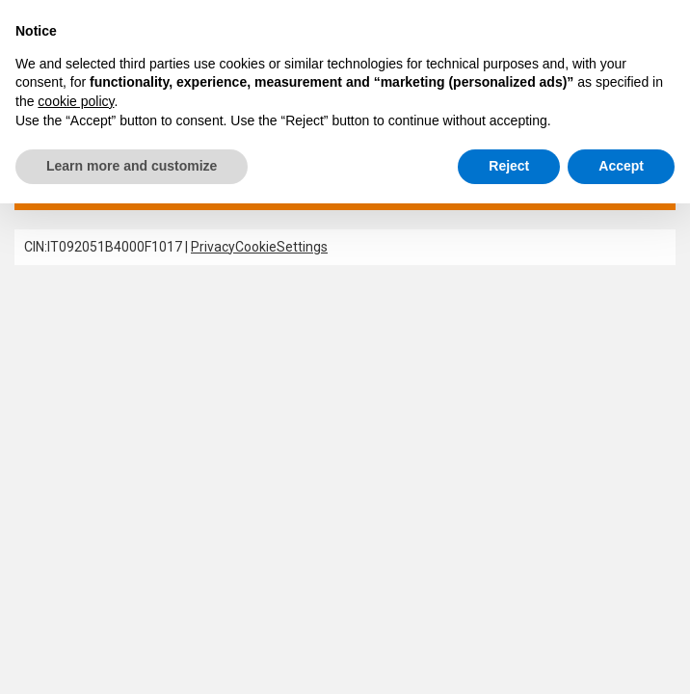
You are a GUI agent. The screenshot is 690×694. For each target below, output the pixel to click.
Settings (302, 246)
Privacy (213, 246)
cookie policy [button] (76, 101)
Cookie (256, 246)
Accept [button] (621, 166)
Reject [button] (509, 166)
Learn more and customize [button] (131, 166)
